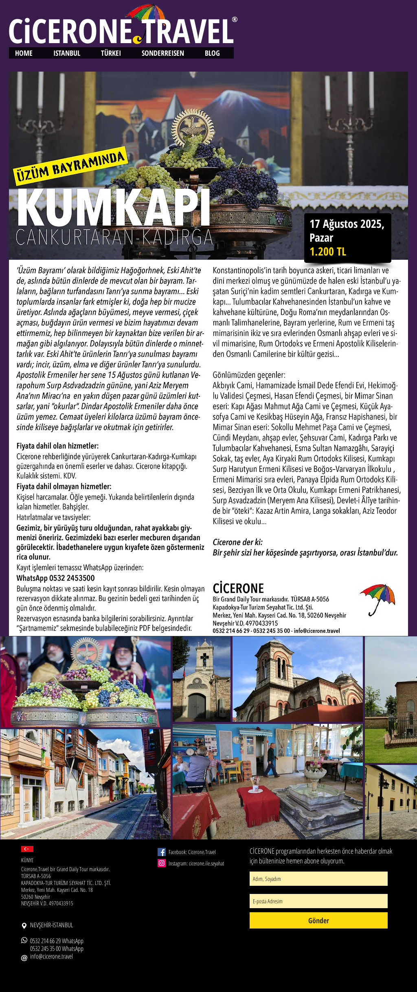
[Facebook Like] (170, 908)
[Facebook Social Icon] (162, 852)
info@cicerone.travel (51, 956)
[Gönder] (319, 920)
